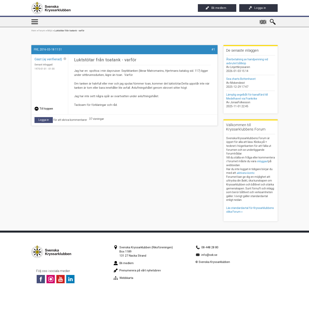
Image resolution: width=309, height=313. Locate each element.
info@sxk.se (206, 255)
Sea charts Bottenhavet (241, 78)
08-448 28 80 (206, 247)
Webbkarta (123, 278)
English (263, 20)
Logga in (257, 8)
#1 (213, 49)
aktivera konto (245, 172)
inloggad (262, 161)
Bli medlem (216, 8)
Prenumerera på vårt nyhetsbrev (137, 270)
